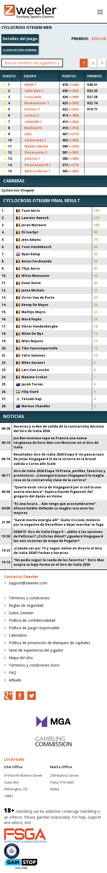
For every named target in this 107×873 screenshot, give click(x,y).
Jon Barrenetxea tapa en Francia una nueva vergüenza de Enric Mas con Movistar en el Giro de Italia (56, 442)
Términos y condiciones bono (34, 665)
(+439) (74, 91)
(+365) (74, 171)
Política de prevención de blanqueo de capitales (49, 642)
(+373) (74, 165)
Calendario (18, 635)
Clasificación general (20, 50)
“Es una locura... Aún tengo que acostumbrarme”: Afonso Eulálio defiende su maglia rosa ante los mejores (55, 508)
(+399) (74, 97)
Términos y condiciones (29, 597)
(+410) (74, 128)
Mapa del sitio (21, 657)
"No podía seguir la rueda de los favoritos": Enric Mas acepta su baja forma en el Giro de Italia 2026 (59, 562)
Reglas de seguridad (26, 605)
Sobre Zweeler (21, 612)
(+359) (74, 146)
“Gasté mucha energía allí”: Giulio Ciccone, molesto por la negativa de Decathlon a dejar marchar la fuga (59, 522)
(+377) (74, 134)
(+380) (74, 158)
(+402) (74, 140)
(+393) (74, 103)
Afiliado (15, 680)
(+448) (74, 84)
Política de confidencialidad (32, 620)
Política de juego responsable (34, 627)
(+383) (74, 121)
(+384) (74, 115)
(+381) (74, 152)
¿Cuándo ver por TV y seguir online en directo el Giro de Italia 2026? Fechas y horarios (58, 550)
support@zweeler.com (28, 582)
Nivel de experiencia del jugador (36, 650)
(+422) (74, 109)
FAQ (12, 672)
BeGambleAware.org (52, 822)
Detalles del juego (20, 38)
